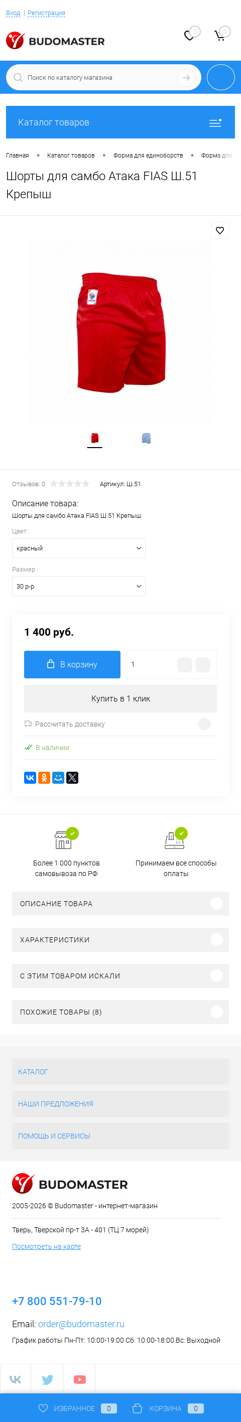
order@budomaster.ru (81, 1324)
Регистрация (46, 13)
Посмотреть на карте (46, 1246)
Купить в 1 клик (120, 698)
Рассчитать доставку (64, 724)
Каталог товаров (120, 122)
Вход (13, 13)
